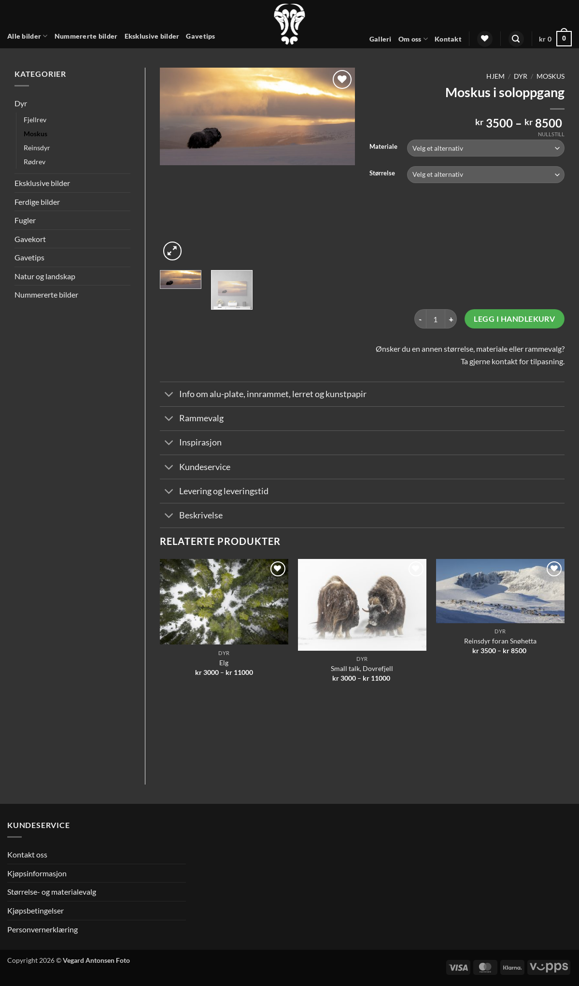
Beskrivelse (191, 516)
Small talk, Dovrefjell (362, 668)
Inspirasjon (191, 443)
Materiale (383, 146)
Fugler (25, 220)
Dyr (20, 103)
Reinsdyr (37, 147)
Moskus (35, 133)
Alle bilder (27, 36)
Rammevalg (192, 419)
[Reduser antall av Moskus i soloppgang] (420, 319)
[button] (516, 39)
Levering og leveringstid (214, 492)
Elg (223, 662)
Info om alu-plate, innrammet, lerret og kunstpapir (263, 395)
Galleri (380, 39)
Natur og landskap (44, 276)
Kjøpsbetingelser (35, 910)
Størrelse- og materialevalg (51, 891)
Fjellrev (35, 119)
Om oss (413, 38)
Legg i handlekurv (514, 318)
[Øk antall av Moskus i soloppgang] (451, 319)
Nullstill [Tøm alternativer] (551, 134)
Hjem (495, 76)
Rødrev (34, 161)
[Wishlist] (485, 39)
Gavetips (200, 36)
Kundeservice (195, 467)
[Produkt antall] (435, 319)
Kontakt (448, 39)
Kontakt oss (27, 854)
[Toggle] (169, 395)
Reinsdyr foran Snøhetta (500, 641)
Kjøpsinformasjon (37, 873)
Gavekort (30, 238)
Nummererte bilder (86, 36)
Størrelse (382, 173)
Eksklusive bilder (152, 36)
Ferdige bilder (37, 201)
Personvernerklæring (42, 929)
